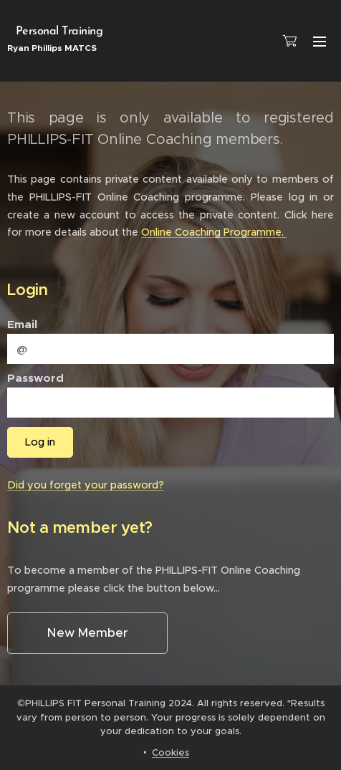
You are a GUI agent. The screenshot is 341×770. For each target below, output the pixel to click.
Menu (319, 41)
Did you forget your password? (85, 484)
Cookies (170, 752)
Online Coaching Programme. (214, 232)
